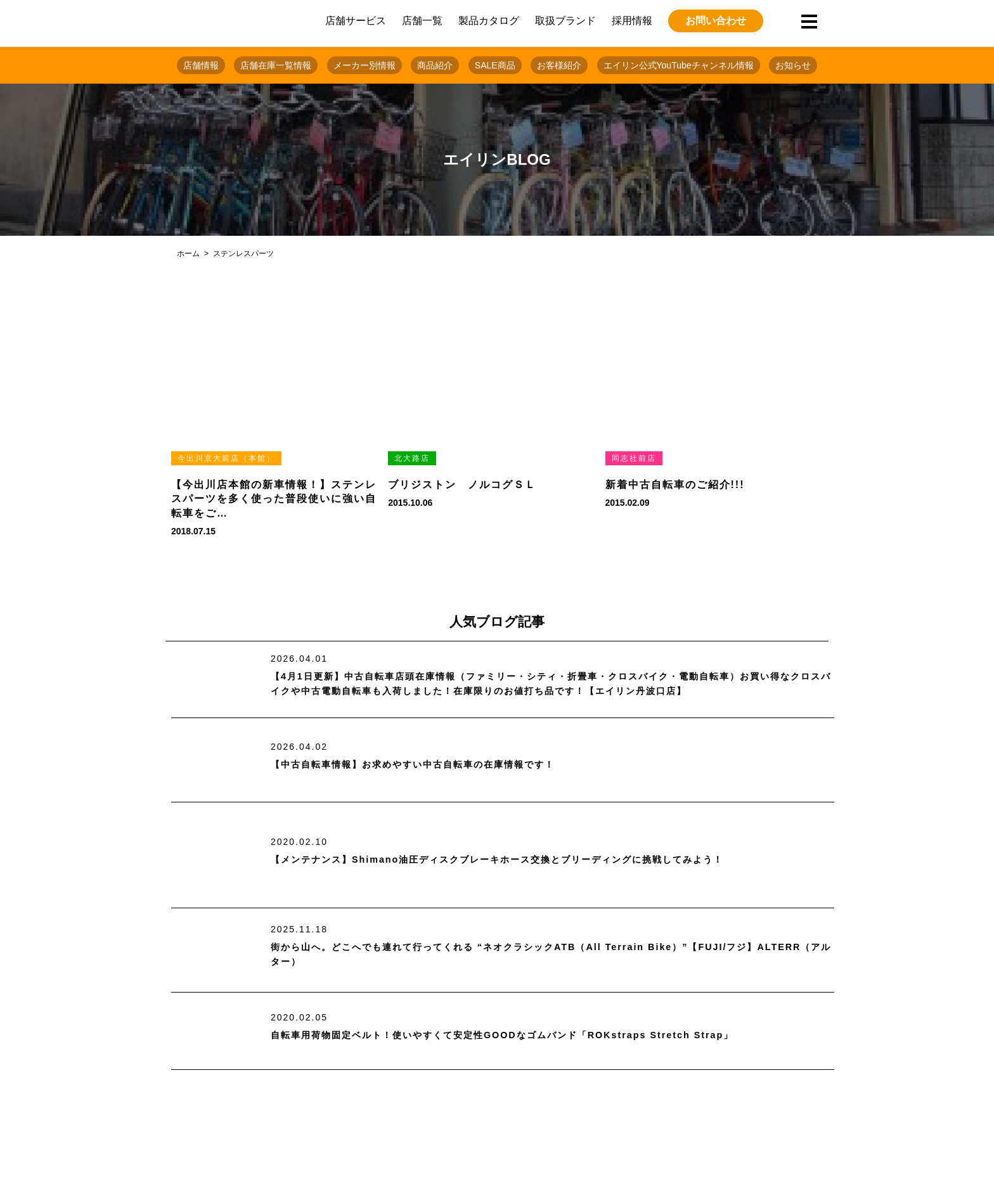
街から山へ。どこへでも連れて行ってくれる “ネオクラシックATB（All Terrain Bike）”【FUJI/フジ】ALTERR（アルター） (542, 954)
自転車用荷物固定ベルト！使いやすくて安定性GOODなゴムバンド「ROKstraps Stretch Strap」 (528, 1035)
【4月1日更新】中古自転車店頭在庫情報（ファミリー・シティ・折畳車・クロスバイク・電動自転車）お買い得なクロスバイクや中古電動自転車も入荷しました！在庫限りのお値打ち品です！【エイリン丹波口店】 (551, 684)
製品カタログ (488, 20)
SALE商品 (495, 65)
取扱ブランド (565, 20)
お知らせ (793, 65)
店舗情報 (201, 65)
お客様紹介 (559, 65)
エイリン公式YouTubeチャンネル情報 (679, 65)
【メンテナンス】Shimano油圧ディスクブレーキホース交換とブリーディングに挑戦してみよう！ (525, 859)
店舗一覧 (422, 20)
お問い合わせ (715, 20)
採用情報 (632, 20)
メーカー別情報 (364, 65)
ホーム (188, 253)
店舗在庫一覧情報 (275, 65)
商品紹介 (435, 65)
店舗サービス (355, 20)
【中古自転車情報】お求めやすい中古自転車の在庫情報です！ (430, 764)
